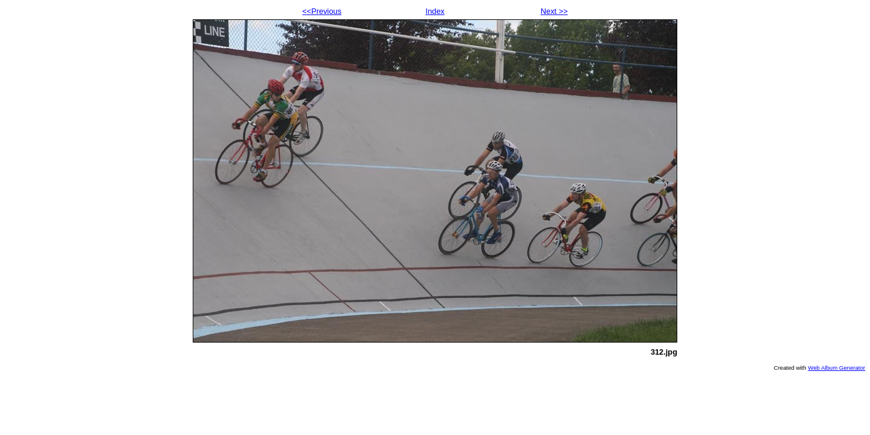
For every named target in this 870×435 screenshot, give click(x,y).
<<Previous (321, 11)
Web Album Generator (836, 367)
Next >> (554, 11)
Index (434, 11)
